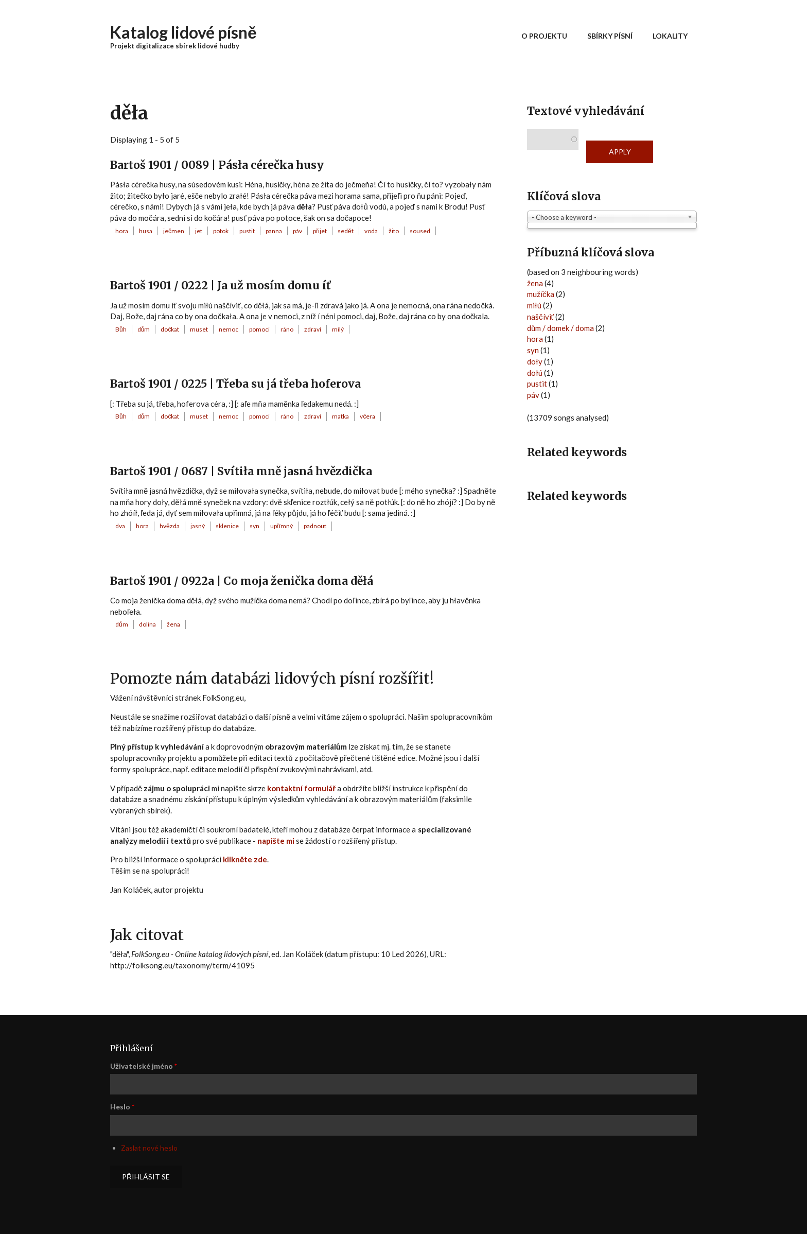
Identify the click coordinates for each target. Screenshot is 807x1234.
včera (367, 416)
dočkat (170, 329)
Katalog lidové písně (183, 32)
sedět (346, 231)
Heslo (122, 1106)
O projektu (544, 35)
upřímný (281, 526)
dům (143, 329)
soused (420, 231)
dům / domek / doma (560, 328)
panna (274, 231)
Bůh (121, 329)
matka (340, 416)
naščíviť (540, 316)
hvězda (170, 526)
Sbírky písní (610, 35)
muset (199, 329)
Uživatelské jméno (143, 1066)
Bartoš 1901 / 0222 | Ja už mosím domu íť (220, 285)
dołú (534, 372)
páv (297, 231)
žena (173, 624)
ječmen (173, 231)
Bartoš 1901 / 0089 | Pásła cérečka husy (217, 165)
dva (120, 526)
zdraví (312, 329)
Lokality (670, 35)
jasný (197, 526)
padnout (315, 526)
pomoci (259, 329)
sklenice (227, 526)
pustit (247, 231)
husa (145, 231)
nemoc (228, 329)
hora (121, 231)
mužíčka (540, 294)
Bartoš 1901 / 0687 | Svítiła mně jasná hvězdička (241, 471)
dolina (147, 624)
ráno (286, 329)
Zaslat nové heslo (149, 1147)
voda (371, 231)
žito (394, 231)
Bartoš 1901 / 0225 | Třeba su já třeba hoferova (235, 384)
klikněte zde (245, 859)
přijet (320, 231)
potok (221, 231)
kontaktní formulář (301, 788)
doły (534, 361)
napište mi (275, 840)
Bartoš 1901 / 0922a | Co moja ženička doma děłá (241, 581)
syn (254, 526)
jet (198, 231)
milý (338, 329)
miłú (534, 305)
